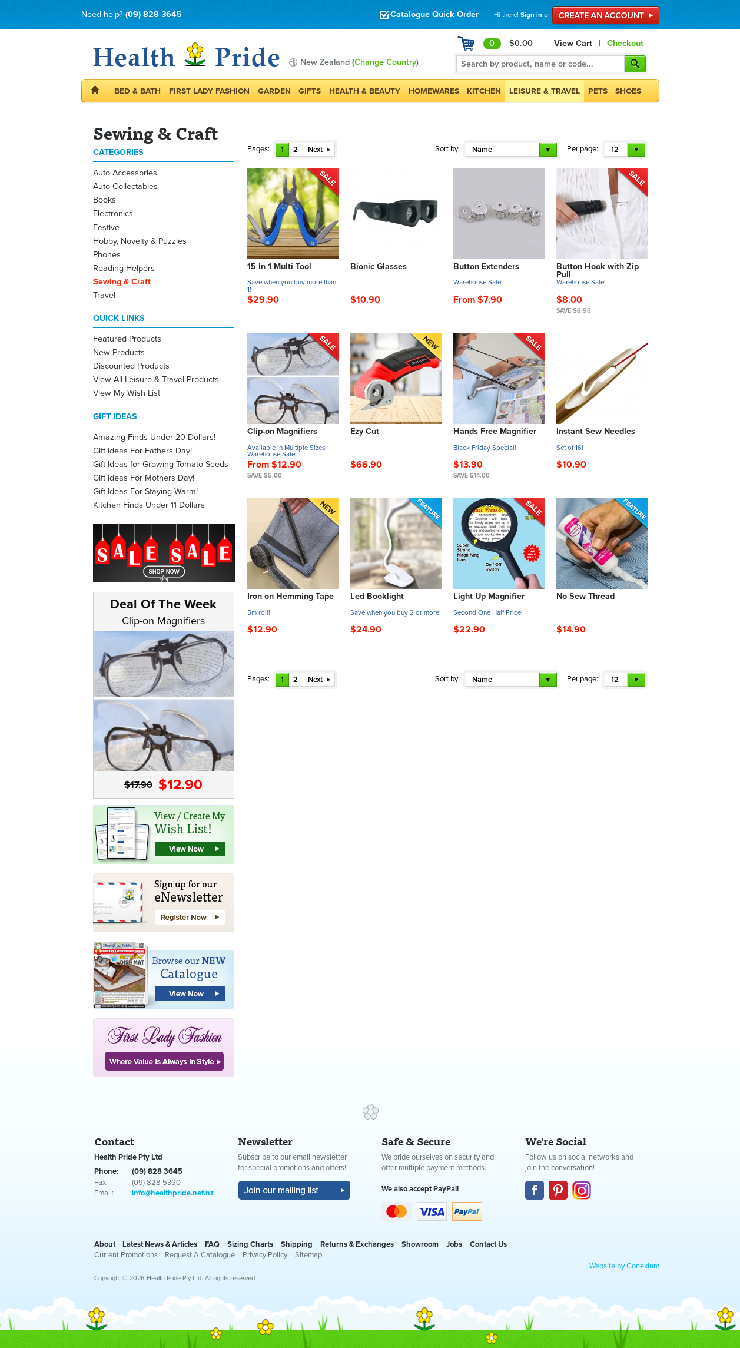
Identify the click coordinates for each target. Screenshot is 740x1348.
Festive (106, 228)
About (104, 1244)
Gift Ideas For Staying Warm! (145, 491)
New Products (119, 352)
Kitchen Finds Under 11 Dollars (149, 505)
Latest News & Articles (159, 1244)
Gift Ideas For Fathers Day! (142, 451)
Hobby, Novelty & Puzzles (140, 241)
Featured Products (127, 339)
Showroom (420, 1244)
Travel (104, 295)
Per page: (582, 149)
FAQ (212, 1244)
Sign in (531, 15)
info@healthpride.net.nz (173, 1193)
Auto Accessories (125, 173)
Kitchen (484, 91)
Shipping (297, 1244)
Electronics (113, 213)
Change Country (385, 62)
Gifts (309, 91)
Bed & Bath (137, 91)
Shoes (628, 91)
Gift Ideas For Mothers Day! (143, 478)
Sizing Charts (250, 1244)
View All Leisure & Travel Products (156, 380)
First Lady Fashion (209, 91)
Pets (598, 91)
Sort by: (447, 149)
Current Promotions (126, 1255)
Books (104, 200)
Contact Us (488, 1244)
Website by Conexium (624, 1266)
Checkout (625, 43)
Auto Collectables (125, 186)
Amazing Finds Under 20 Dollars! (154, 437)
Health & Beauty (364, 91)
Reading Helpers (124, 268)
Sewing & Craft (122, 282)
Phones (107, 255)
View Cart (573, 43)
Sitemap (308, 1255)
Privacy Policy (265, 1255)
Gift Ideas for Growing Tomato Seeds (160, 464)
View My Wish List (126, 393)
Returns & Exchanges (357, 1244)
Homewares (434, 91)
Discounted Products (131, 366)
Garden (274, 91)
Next (319, 149)
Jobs (454, 1244)
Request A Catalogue (200, 1255)
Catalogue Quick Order (429, 14)
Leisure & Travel (544, 91)
